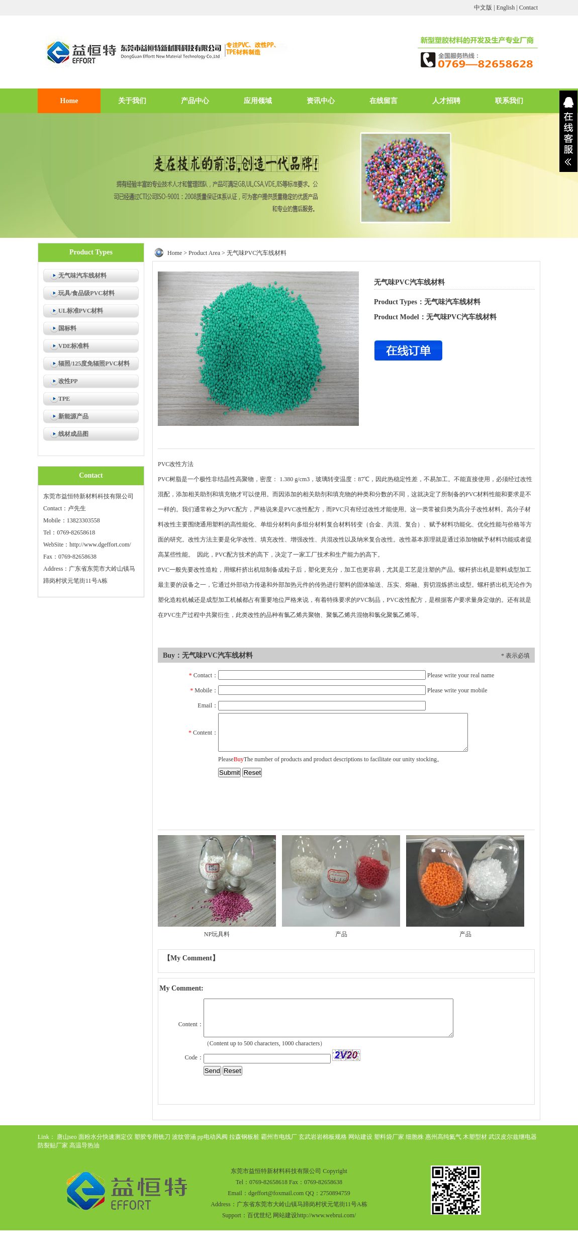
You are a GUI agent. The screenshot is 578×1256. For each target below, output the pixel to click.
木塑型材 (475, 1136)
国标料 (67, 328)
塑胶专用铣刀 (152, 1136)
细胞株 (415, 1136)
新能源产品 (73, 416)
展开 (568, 131)
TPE (64, 398)
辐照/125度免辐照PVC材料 (94, 363)
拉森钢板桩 (244, 1136)
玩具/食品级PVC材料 (86, 293)
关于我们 (132, 101)
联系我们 (509, 101)
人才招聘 (446, 101)
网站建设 (360, 1136)
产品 (341, 934)
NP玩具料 (217, 934)
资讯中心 (321, 101)
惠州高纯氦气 (443, 1136)
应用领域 (258, 101)
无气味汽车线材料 (82, 275)
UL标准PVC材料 (80, 310)
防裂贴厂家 (53, 1145)
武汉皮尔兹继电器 (513, 1136)
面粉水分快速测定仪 (105, 1136)
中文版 (483, 7)
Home (69, 101)
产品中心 (195, 101)
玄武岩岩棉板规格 (323, 1136)
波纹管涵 (184, 1136)
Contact (528, 7)
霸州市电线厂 (279, 1136)
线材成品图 (73, 433)
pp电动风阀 (213, 1136)
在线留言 (383, 101)
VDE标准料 (73, 345)
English (506, 7)
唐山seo (67, 1136)
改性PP (68, 381)
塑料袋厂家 (389, 1136)
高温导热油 (84, 1145)
